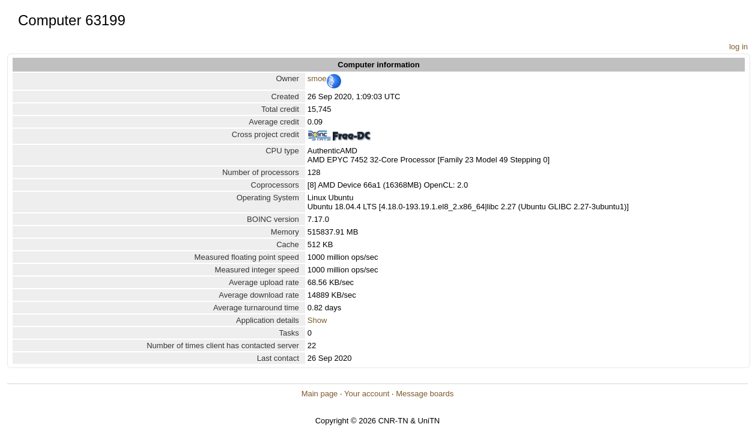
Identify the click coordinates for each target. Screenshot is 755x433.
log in (738, 46)
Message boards (424, 393)
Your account (366, 393)
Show (317, 320)
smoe (317, 78)
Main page (320, 393)
